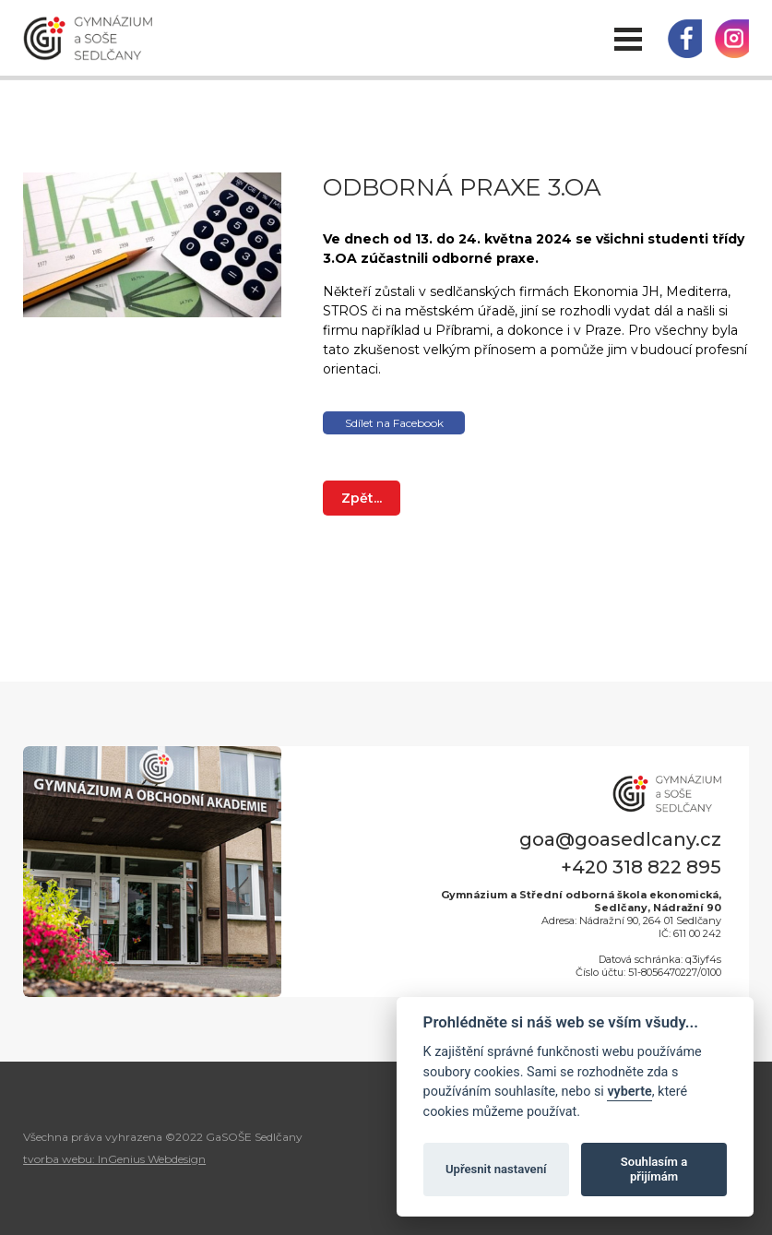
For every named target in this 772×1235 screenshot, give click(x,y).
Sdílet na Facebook (394, 423)
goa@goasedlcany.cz (620, 839)
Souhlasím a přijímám (654, 1169)
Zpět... (361, 498)
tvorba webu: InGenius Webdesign (114, 1159)
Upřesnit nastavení (496, 1169)
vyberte (629, 1091)
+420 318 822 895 (641, 867)
